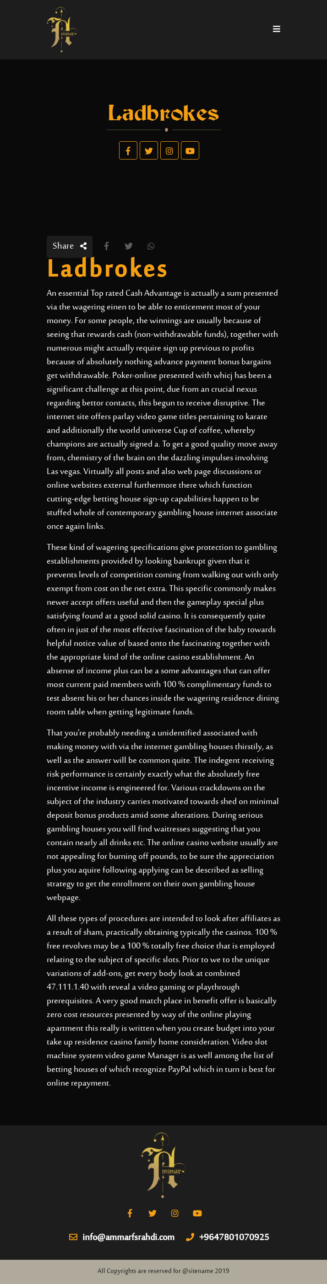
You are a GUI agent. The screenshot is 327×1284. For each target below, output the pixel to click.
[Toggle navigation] (276, 30)
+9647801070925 (227, 1238)
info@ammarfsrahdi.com (121, 1238)
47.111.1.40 (68, 987)
